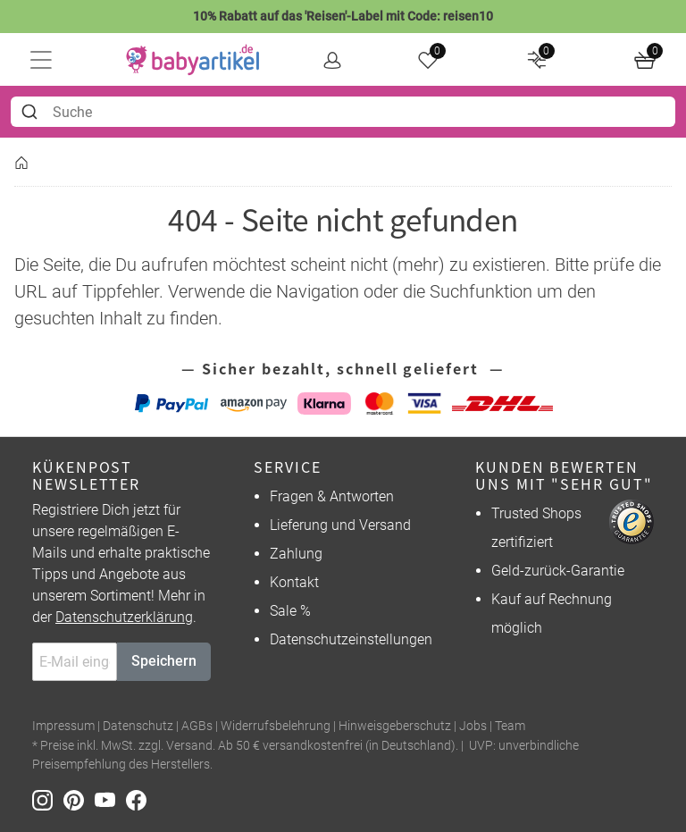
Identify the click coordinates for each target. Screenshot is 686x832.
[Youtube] (110, 799)
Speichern (164, 660)
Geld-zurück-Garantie (557, 570)
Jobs (473, 726)
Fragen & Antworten (332, 496)
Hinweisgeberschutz (395, 726)
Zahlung (296, 553)
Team (510, 726)
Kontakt (294, 582)
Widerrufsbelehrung (275, 726)
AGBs (197, 726)
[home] (193, 60)
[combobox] (343, 112)
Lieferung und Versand (340, 525)
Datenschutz (138, 726)
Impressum (63, 726)
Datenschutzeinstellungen (351, 639)
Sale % (290, 610)
